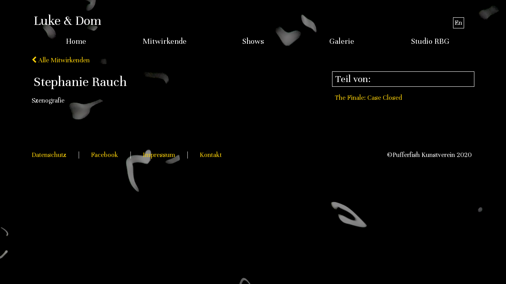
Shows (253, 41)
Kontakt (211, 155)
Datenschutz (49, 155)
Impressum (159, 155)
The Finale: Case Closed (368, 97)
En (458, 23)
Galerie (341, 41)
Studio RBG (430, 41)
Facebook (104, 155)
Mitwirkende (165, 41)
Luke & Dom (67, 20)
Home (76, 41)
